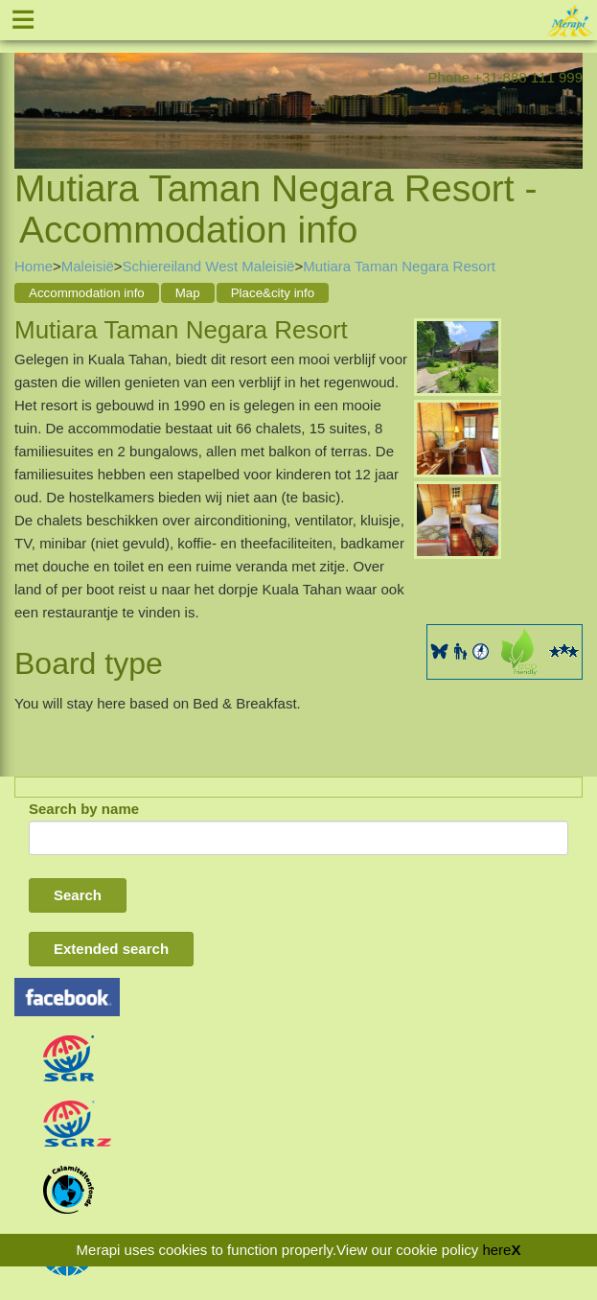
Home (33, 266)
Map (187, 293)
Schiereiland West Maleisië (209, 266)
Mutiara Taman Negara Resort (399, 266)
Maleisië (87, 266)
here (496, 1250)
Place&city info (272, 293)
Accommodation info (87, 293)
